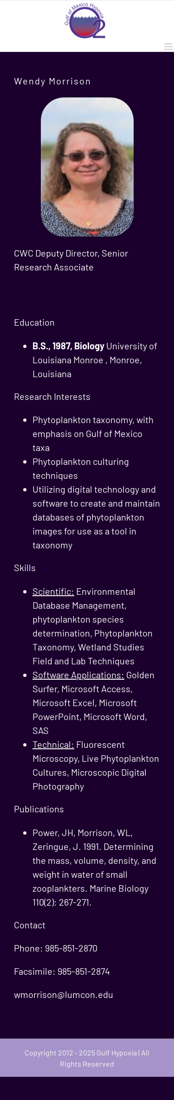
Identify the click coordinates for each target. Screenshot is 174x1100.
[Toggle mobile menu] (169, 46)
